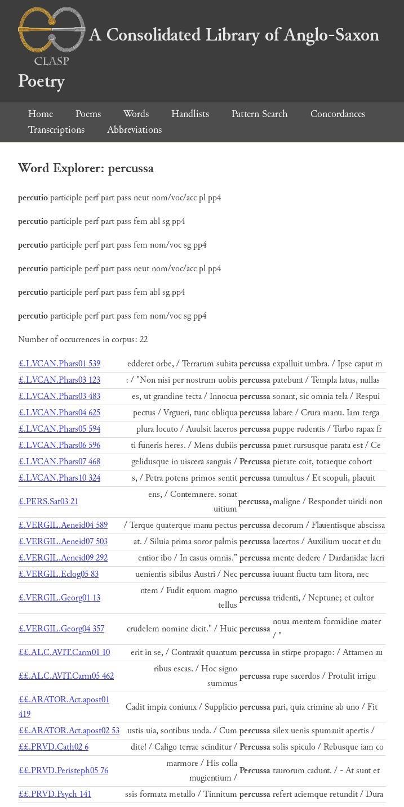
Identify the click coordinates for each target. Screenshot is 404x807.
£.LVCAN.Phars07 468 (59, 461)
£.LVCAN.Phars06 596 (59, 445)
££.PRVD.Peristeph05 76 (63, 770)
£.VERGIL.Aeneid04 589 (63, 525)
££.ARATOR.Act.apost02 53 (69, 730)
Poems (88, 114)
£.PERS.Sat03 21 (48, 501)
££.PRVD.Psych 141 (55, 794)
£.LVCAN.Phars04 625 (59, 412)
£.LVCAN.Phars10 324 (59, 478)
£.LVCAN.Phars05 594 (59, 429)
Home (40, 114)
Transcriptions (56, 130)
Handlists (190, 114)
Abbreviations (134, 130)
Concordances (337, 114)
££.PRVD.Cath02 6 (53, 747)
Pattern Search (260, 114)
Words (136, 114)
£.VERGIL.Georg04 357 (61, 628)
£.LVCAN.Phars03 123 (59, 380)
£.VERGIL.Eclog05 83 (59, 574)
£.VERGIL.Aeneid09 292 (63, 558)
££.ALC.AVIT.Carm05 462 (66, 676)
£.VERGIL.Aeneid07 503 (63, 541)
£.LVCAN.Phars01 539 (59, 363)
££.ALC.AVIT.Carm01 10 (64, 652)
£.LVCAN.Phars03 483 (59, 396)
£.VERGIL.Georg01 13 (59, 597)
